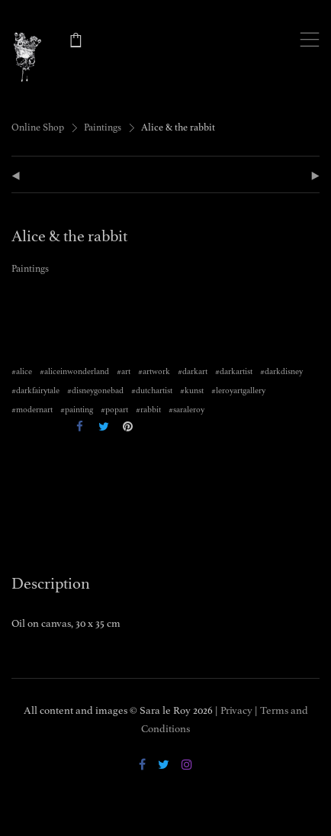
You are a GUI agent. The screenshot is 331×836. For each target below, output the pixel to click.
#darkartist (233, 371)
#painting (76, 410)
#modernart (32, 410)
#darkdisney (281, 371)
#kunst (192, 390)
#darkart (192, 371)
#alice (21, 371)
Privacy (236, 710)
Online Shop (37, 127)
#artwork (154, 371)
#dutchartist (151, 390)
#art (123, 371)
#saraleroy (186, 410)
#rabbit (148, 410)
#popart (114, 410)
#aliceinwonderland (74, 371)
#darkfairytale (35, 390)
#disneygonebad (95, 390)
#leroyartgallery (238, 390)
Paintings (102, 127)
